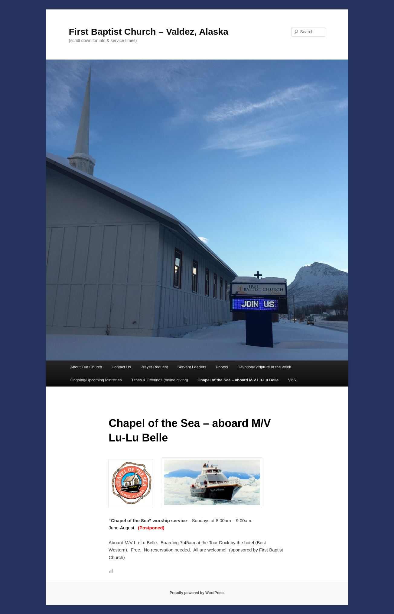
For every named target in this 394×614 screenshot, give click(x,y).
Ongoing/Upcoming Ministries (96, 380)
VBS (292, 380)
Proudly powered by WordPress (197, 593)
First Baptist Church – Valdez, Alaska (148, 32)
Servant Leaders (191, 367)
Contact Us (121, 367)
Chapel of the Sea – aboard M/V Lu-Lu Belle (237, 380)
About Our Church (86, 367)
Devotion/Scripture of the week (264, 367)
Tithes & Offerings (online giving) (159, 380)
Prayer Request (154, 367)
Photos (222, 367)
